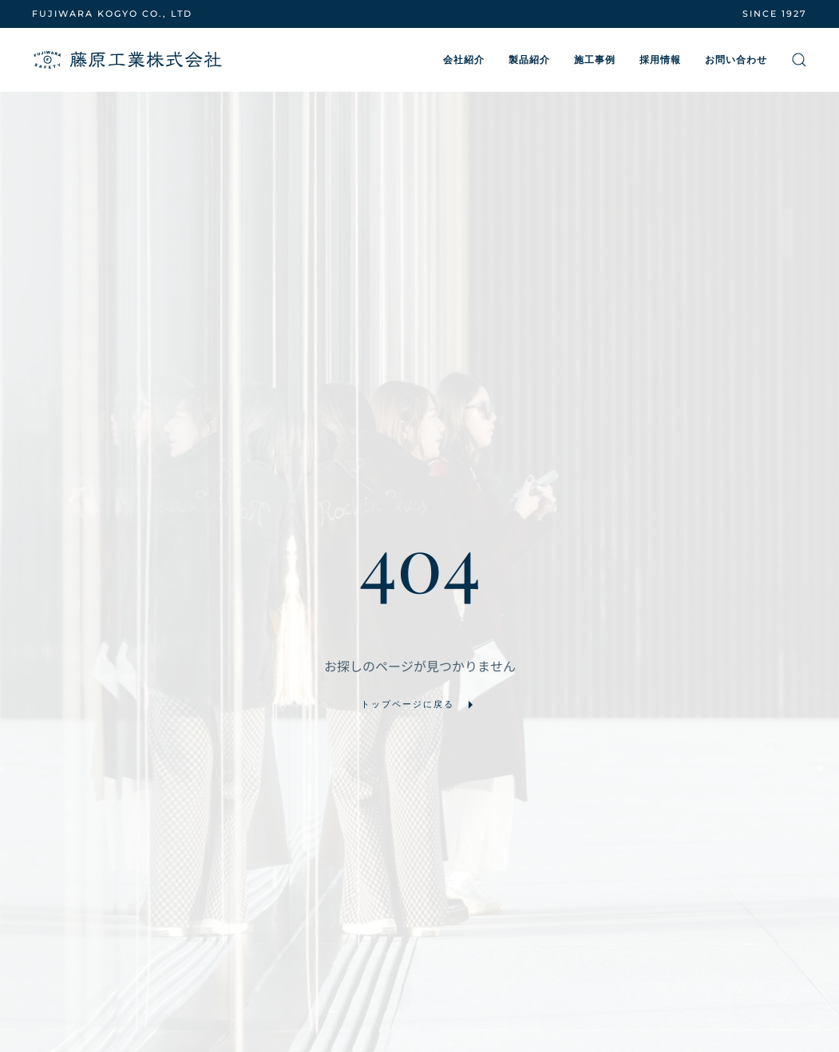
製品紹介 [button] (529, 59)
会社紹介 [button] (464, 59)
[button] (799, 60)
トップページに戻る (419, 705)
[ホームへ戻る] (128, 60)
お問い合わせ (736, 59)
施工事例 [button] (594, 59)
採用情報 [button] (660, 59)
